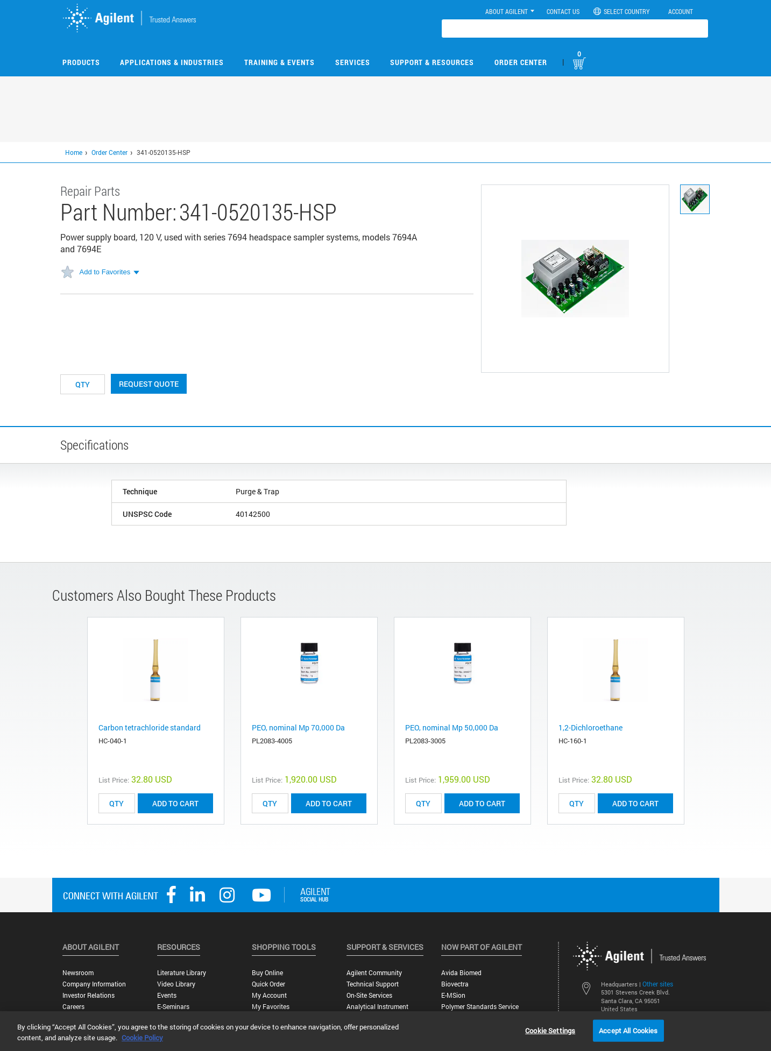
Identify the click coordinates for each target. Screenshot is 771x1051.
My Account (269, 995)
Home (73, 152)
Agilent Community (374, 973)
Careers (73, 1007)
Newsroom (78, 973)
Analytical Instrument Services (377, 1011)
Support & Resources (432, 62)
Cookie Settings (550, 1030)
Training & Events (279, 62)
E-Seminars (173, 1007)
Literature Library (181, 973)
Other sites (657, 983)
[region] (385, 1031)
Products (81, 62)
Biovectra (455, 984)
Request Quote (149, 384)
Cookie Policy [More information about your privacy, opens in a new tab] (142, 1037)
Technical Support (372, 984)
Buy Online (267, 973)
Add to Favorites (105, 272)
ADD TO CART (175, 803)
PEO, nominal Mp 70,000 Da (298, 727)
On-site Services (369, 995)
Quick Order (268, 984)
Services (352, 62)
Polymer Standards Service (480, 1007)
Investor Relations (88, 995)
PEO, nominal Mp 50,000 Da (451, 727)
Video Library (176, 984)
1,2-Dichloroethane (590, 727)
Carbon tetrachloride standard (149, 727)
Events (166, 995)
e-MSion (453, 995)
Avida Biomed (461, 973)
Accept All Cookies (628, 1030)
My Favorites (270, 1007)
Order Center (520, 62)
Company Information (94, 984)
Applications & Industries (172, 62)
